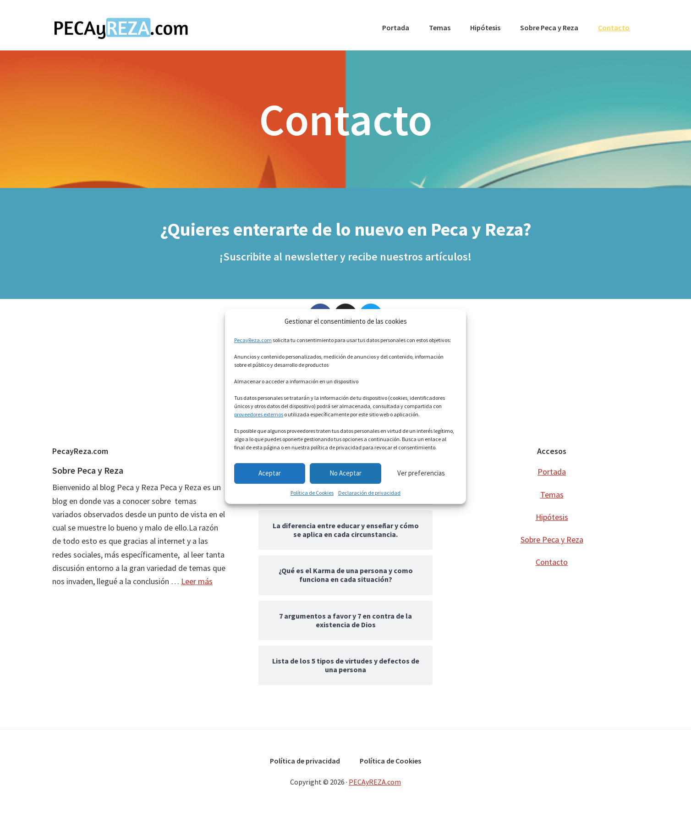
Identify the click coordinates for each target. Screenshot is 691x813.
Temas (552, 494)
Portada (551, 471)
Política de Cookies (312, 492)
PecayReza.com (253, 340)
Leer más (197, 581)
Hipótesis (552, 517)
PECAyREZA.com (121, 27)
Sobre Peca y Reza (87, 470)
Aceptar (269, 473)
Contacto (552, 562)
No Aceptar (345, 473)
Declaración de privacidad (369, 492)
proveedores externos (258, 414)
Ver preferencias (421, 473)
